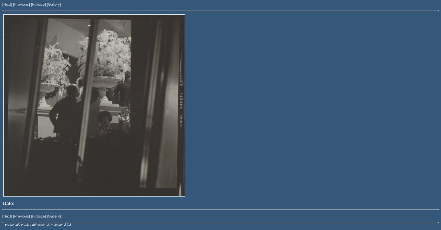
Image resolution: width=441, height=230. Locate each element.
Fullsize (38, 4)
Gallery (54, 4)
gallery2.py (45, 224)
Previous (21, 4)
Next (7, 4)
